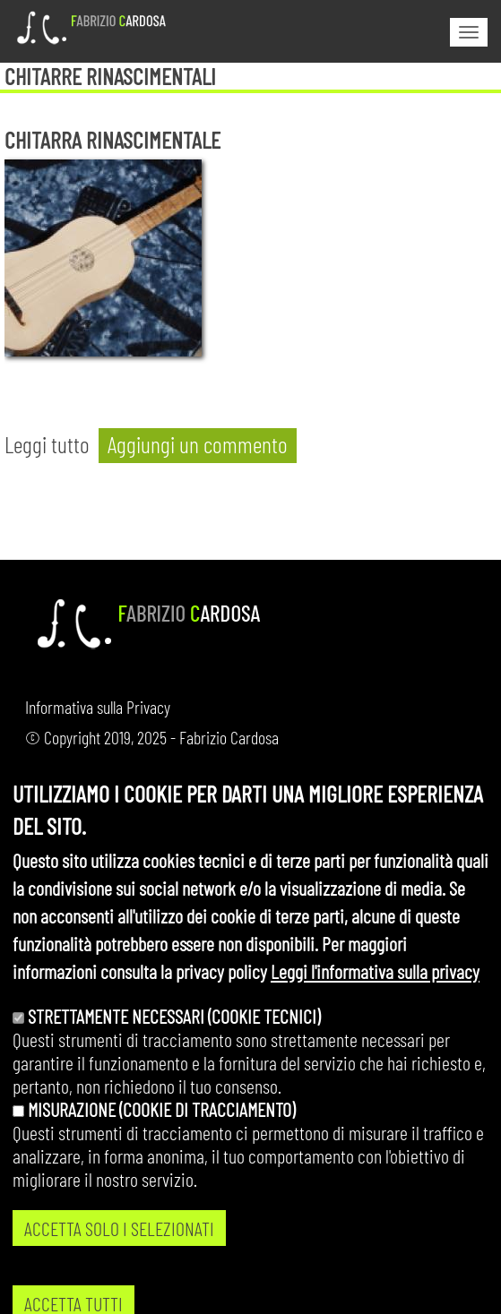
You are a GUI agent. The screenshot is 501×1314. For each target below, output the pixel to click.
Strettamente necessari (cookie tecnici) (174, 1046)
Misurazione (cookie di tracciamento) (161, 1139)
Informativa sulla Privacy (97, 706)
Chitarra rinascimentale (112, 139)
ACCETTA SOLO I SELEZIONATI (119, 1258)
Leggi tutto (47, 444)
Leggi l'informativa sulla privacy (375, 1000)
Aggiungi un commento (198, 444)
